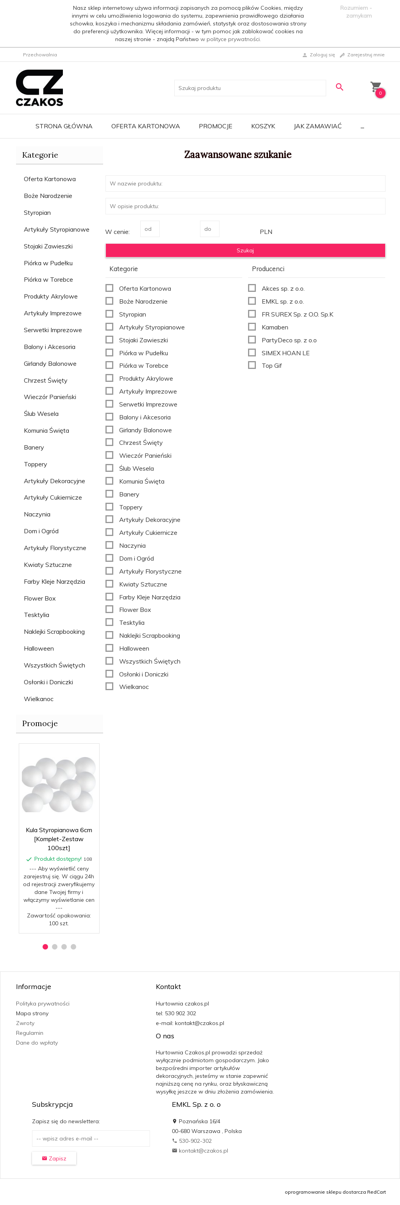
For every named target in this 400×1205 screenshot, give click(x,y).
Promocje (215, 126)
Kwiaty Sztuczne (48, 564)
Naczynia (37, 514)
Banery (34, 447)
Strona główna (64, 126)
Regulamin (29, 1032)
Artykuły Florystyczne (55, 548)
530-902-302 (192, 1140)
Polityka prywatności (43, 1003)
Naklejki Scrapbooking (54, 631)
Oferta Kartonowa (145, 126)
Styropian (37, 212)
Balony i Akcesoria (49, 347)
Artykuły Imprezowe (53, 313)
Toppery (35, 464)
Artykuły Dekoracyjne (54, 481)
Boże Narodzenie (48, 196)
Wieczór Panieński (50, 397)
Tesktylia (36, 615)
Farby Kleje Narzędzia (54, 581)
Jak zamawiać (318, 126)
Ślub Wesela (41, 413)
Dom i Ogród (41, 531)
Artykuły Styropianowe (56, 229)
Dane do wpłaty (37, 1042)
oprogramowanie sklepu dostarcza (325, 1192)
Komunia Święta (46, 430)
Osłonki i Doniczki (48, 682)
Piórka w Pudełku (48, 263)
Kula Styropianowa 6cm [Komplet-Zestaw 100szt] (59, 839)
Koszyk (263, 126)
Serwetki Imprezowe (53, 330)
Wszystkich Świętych (54, 665)
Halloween (39, 648)
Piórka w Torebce (48, 279)
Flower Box (40, 598)
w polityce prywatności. (230, 39)
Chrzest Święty (46, 380)
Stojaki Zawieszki (48, 246)
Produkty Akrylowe (51, 296)
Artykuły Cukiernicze (53, 497)
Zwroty (25, 1023)
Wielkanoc (39, 699)
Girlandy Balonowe (50, 363)
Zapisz (54, 1158)
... (362, 126)
